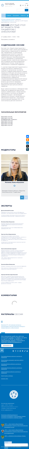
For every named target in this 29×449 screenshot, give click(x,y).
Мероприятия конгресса (8, 20)
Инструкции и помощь (7, 375)
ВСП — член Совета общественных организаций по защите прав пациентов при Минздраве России (16, 426)
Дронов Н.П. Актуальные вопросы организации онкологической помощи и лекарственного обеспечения (13, 326)
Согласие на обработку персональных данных (13, 416)
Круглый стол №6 (7, 123)
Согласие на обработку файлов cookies (11, 417)
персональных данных (8, 340)
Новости (23, 15)
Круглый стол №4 (7, 121)
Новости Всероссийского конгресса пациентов (11, 372)
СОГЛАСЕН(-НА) (7, 345)
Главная (9, 15)
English (26, 7)
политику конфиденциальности (11, 342)
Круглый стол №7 (7, 125)
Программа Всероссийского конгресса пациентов (11, 357)
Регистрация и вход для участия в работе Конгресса (12, 361)
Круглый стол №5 (7, 122)
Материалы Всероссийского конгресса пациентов (11, 369)
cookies (11, 337)
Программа (16, 15)
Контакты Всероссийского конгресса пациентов (11, 365)
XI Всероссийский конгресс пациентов (11, 19)
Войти (27, 3)
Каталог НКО (4, 378)
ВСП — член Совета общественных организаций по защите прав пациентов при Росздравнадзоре (16, 432)
